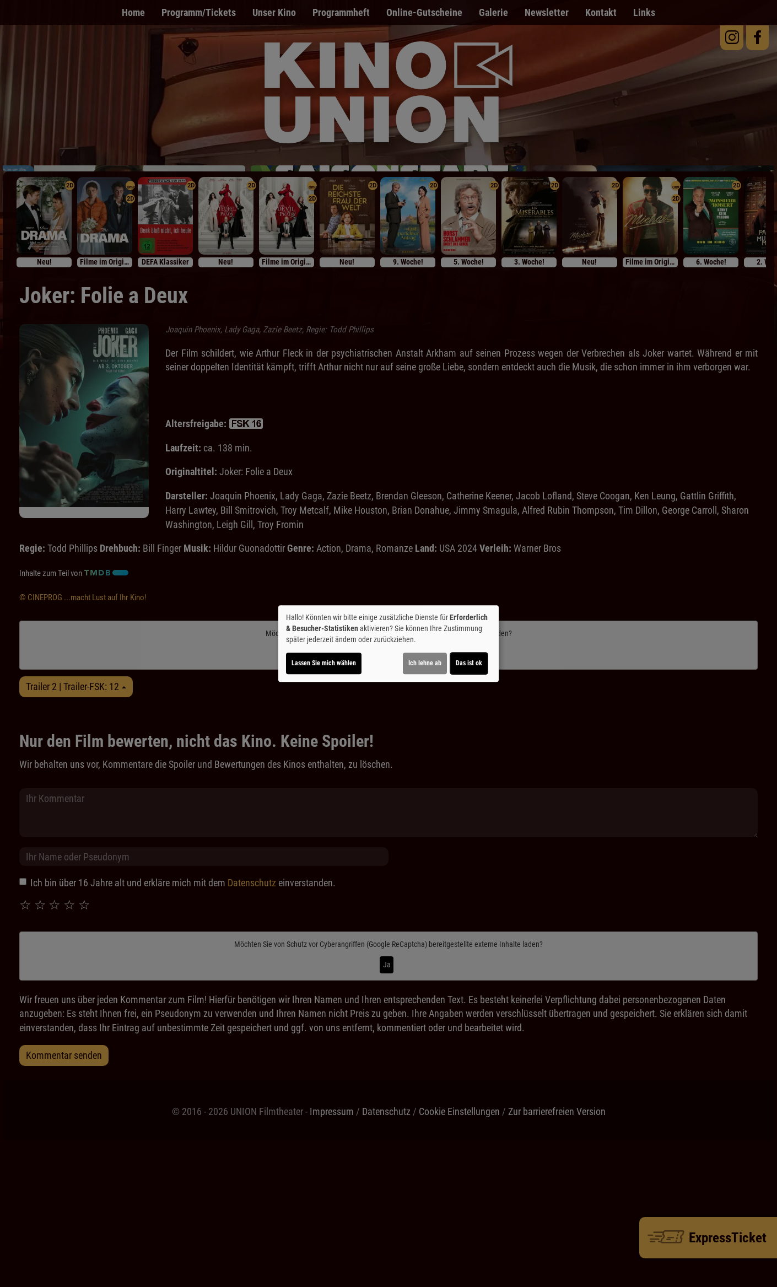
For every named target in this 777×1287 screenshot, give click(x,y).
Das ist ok (469, 663)
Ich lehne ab (424, 663)
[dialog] (388, 643)
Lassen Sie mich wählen (324, 663)
